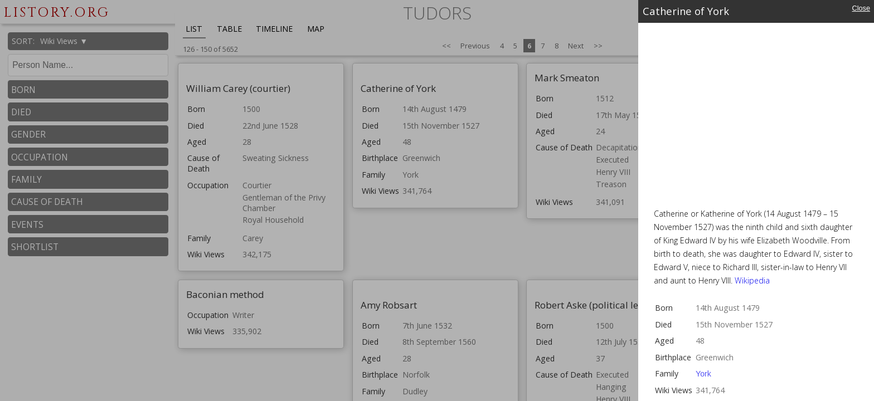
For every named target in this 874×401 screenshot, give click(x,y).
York (703, 373)
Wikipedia (752, 280)
